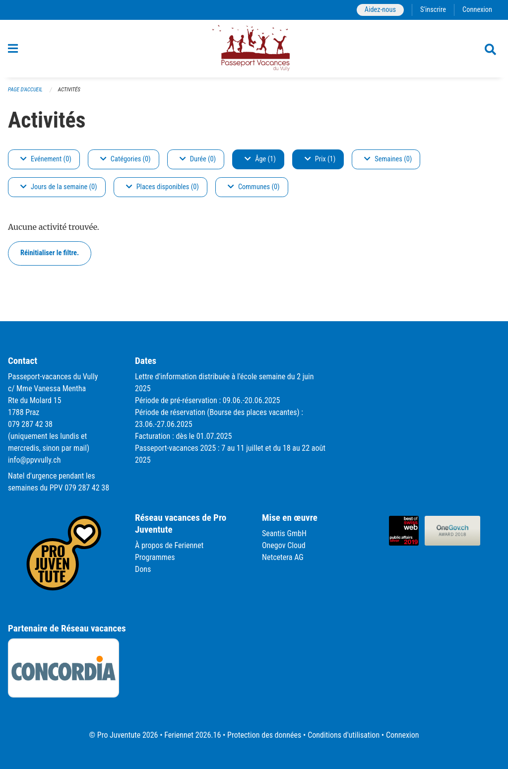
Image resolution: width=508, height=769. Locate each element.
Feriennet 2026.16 (192, 735)
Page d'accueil (25, 89)
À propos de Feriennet (169, 545)
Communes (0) (254, 187)
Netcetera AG (283, 557)
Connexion (477, 9)
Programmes (155, 557)
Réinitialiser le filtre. (49, 253)
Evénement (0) (45, 159)
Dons (143, 569)
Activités (69, 89)
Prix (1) (320, 159)
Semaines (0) (388, 159)
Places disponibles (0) (162, 187)
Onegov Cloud (284, 545)
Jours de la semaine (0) (58, 187)
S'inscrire (433, 9)
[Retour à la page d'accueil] (254, 48)
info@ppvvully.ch (34, 460)
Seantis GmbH (284, 533)
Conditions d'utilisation (344, 735)
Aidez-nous (380, 9)
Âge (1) (260, 159)
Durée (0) (198, 159)
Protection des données (264, 735)
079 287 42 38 (30, 424)
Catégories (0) (125, 159)
